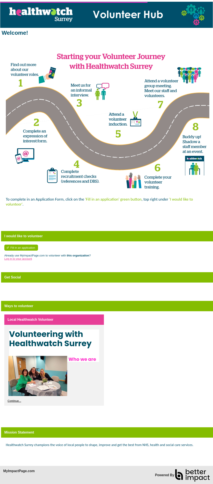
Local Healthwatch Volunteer (30, 319)
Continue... (14, 400)
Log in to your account (18, 258)
